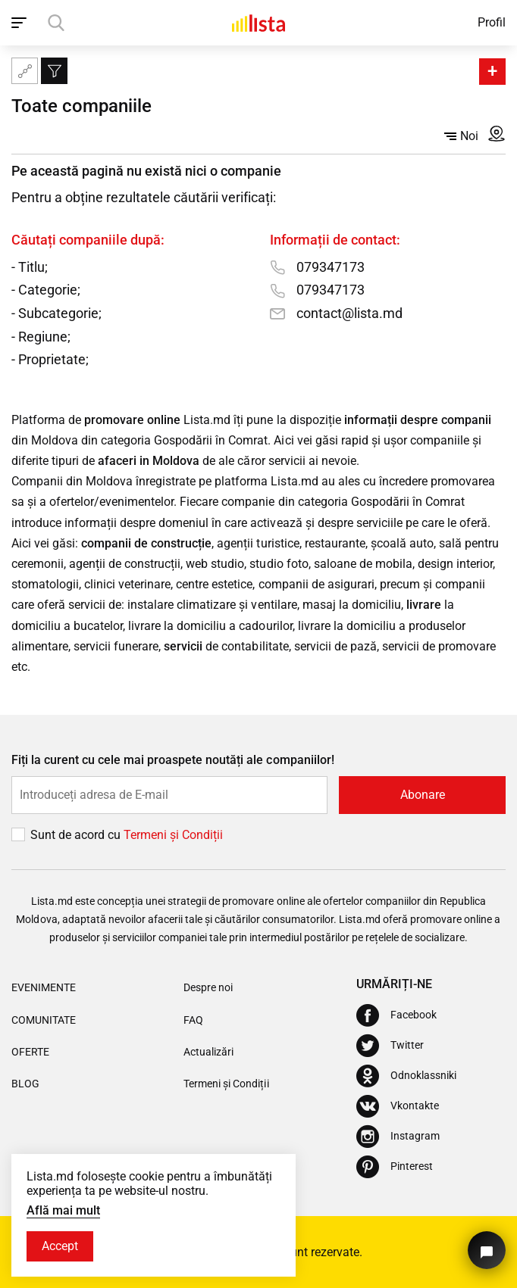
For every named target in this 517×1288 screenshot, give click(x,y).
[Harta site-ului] (24, 71)
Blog (25, 1083)
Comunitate (43, 1020)
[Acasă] (258, 23)
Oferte (30, 1052)
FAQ (193, 1020)
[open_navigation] (21, 22)
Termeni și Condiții (225, 1083)
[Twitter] (390, 1045)
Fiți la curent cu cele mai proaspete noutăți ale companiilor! (172, 760)
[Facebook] (396, 1015)
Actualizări (208, 1052)
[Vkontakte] (397, 1106)
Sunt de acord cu (77, 835)
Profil (492, 22)
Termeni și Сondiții (173, 835)
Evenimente (43, 987)
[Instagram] (398, 1136)
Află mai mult (63, 1210)
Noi (461, 136)
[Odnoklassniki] (406, 1076)
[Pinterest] (394, 1166)
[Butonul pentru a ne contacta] (487, 1250)
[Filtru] (54, 71)
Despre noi (208, 987)
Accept (60, 1246)
